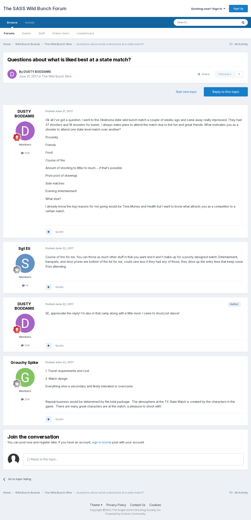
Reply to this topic (225, 92)
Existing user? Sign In (208, 8)
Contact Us (137, 505)
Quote (59, 231)
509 (25, 153)
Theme (96, 505)
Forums (9, 33)
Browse (12, 24)
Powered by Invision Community (125, 513)
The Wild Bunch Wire (57, 76)
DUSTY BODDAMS (37, 71)
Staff (42, 33)
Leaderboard (85, 33)
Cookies (155, 505)
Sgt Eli (24, 248)
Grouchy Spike (24, 362)
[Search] (195, 22)
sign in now (100, 442)
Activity (29, 22)
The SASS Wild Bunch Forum (34, 8)
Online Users (60, 33)
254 (25, 399)
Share (204, 74)
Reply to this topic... (42, 459)
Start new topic (186, 92)
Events (26, 33)
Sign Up (238, 8)
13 (25, 285)
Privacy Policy (116, 505)
